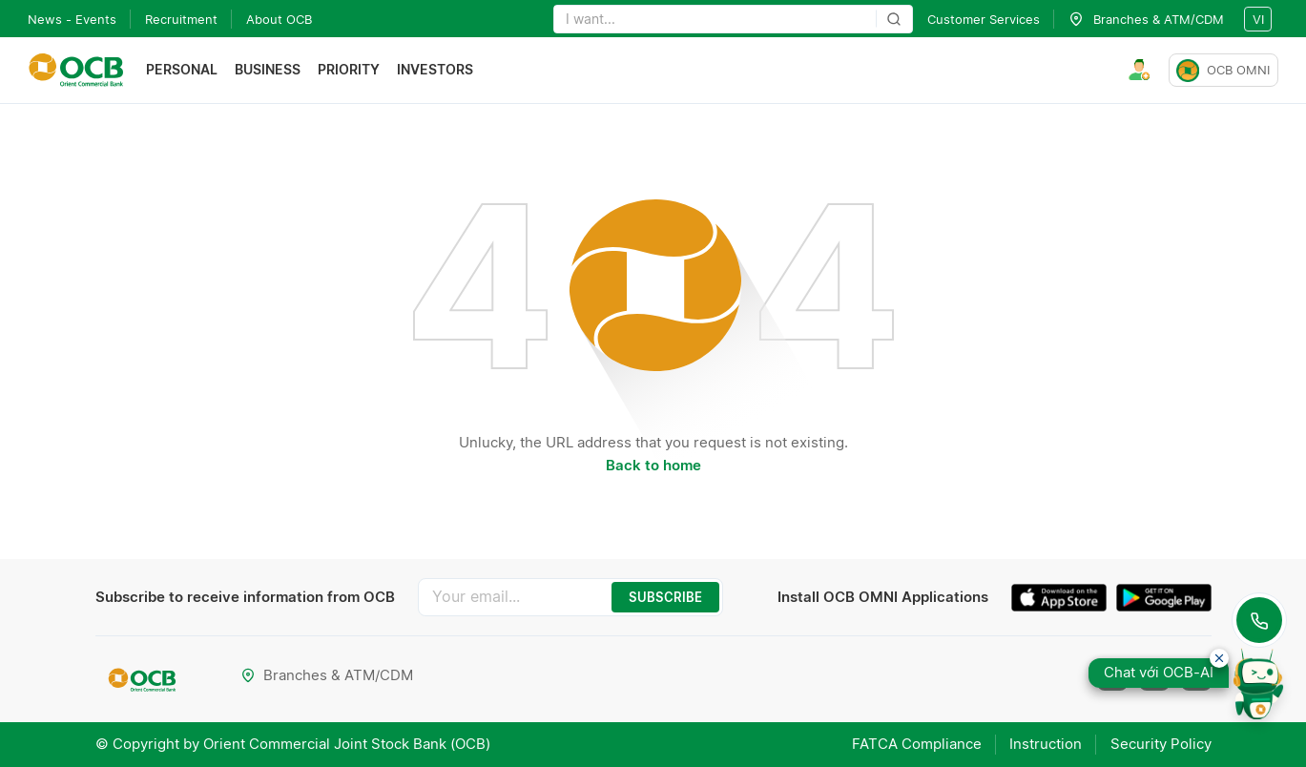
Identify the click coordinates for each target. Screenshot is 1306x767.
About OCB (279, 19)
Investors (435, 70)
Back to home (653, 465)
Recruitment (181, 19)
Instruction (1045, 744)
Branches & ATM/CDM (327, 675)
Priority (349, 70)
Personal (182, 70)
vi (1258, 19)
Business (268, 70)
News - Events (72, 19)
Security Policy (1161, 744)
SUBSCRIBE (665, 597)
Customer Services (983, 19)
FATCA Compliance (916, 744)
